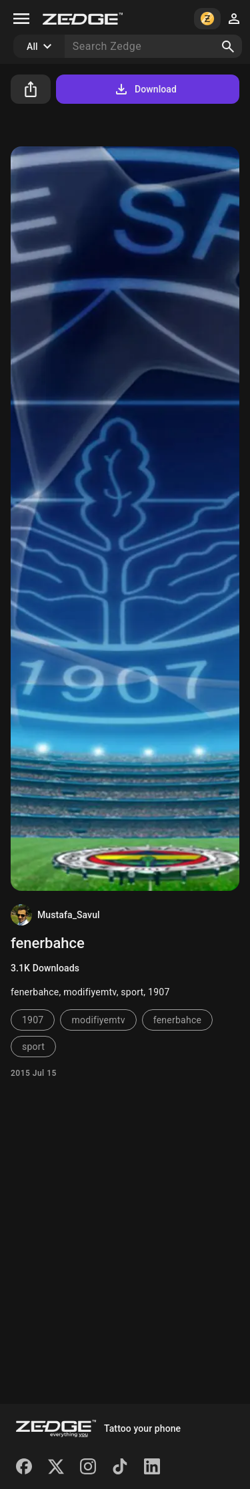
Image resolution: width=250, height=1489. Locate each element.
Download (145, 89)
